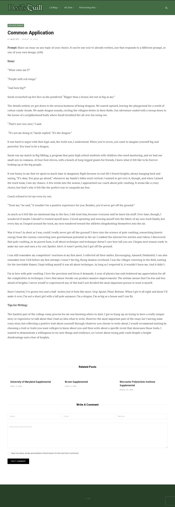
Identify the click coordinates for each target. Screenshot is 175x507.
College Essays (16, 25)
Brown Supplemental (76, 381)
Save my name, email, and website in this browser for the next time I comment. (45, 453)
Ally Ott (15, 39)
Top (87, 499)
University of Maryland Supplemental (30, 381)
